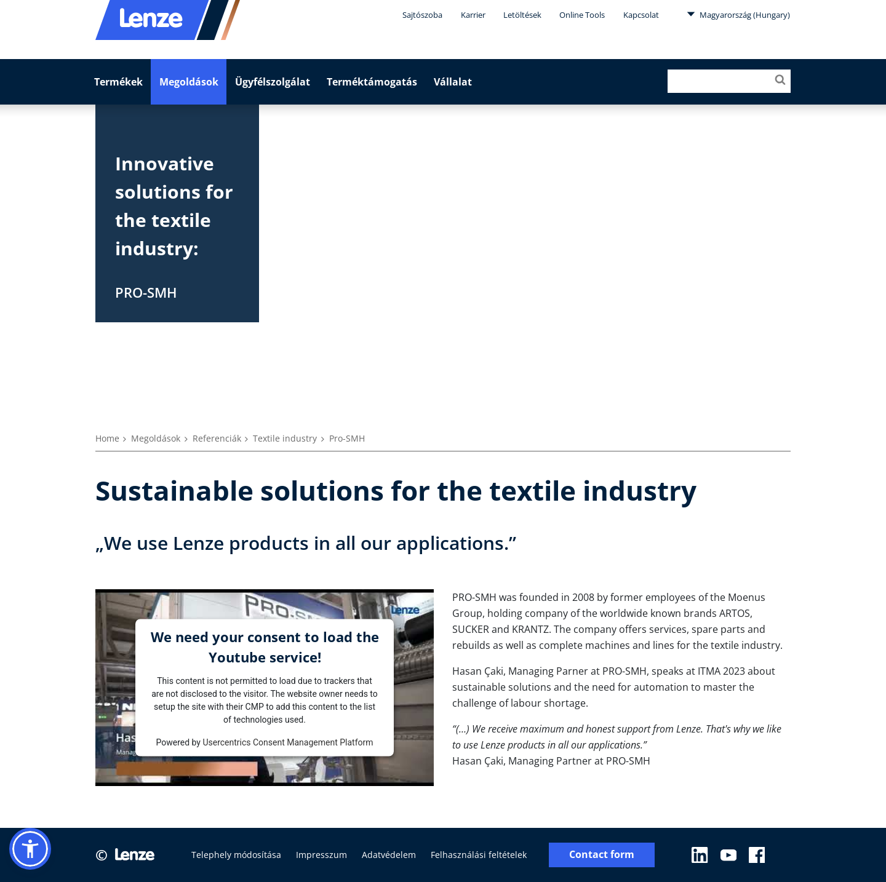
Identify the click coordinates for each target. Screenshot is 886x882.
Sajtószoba (422, 14)
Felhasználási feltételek (479, 854)
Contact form (601, 854)
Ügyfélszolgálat (272, 82)
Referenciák (217, 438)
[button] (30, 849)
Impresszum (321, 854)
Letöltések (522, 14)
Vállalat (453, 82)
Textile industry (285, 438)
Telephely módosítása (236, 854)
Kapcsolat (641, 14)
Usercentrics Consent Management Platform (287, 742)
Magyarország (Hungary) (738, 14)
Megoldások (188, 82)
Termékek (118, 82)
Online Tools (582, 14)
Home (107, 438)
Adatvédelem (389, 854)
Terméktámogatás (372, 82)
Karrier (473, 14)
